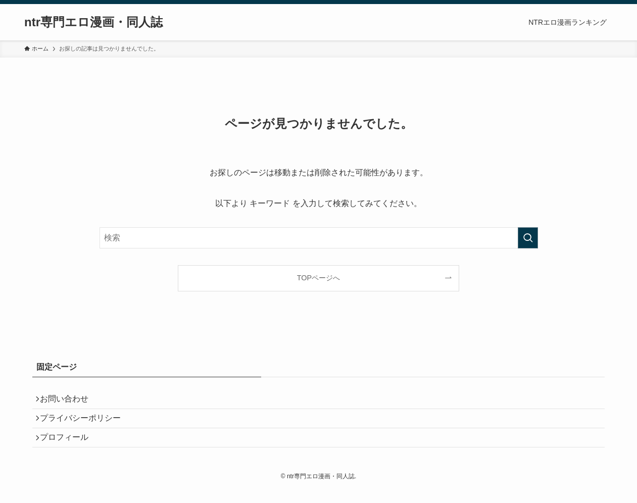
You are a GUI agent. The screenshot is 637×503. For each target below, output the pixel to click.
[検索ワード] (319, 237)
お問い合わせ (68, 400)
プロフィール (68, 448)
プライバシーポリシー (84, 424)
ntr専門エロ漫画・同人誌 (93, 22)
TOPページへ (318, 278)
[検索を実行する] (528, 237)
